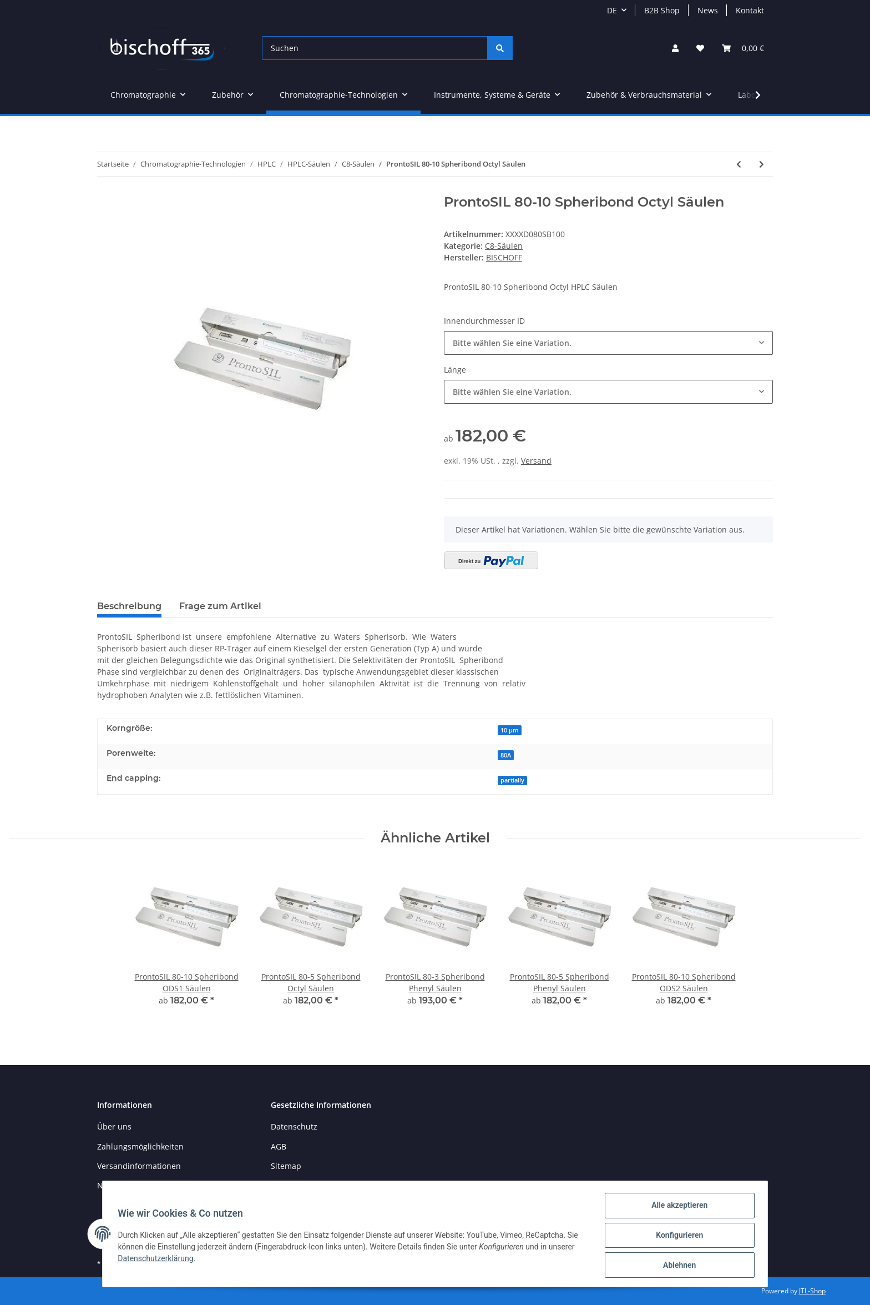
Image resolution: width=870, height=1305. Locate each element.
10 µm (509, 730)
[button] (675, 48)
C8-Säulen (504, 245)
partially (512, 780)
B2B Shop (662, 10)
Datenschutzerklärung (158, 1260)
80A (505, 755)
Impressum (292, 1185)
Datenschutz (294, 1126)
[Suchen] (375, 48)
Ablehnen (676, 1265)
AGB (278, 1146)
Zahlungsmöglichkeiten (140, 1146)
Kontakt (750, 10)
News (707, 10)
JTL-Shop (812, 1291)
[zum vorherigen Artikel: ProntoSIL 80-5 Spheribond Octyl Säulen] (738, 164)
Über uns (114, 1126)
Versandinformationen (139, 1166)
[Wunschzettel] (700, 48)
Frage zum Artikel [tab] (220, 606)
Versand (536, 460)
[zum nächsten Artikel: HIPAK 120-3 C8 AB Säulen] (761, 164)
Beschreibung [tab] (129, 606)
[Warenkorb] (743, 48)
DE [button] (612, 10)
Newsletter (117, 1185)
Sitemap (286, 1166)
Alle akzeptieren (677, 1207)
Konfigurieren (676, 1236)
